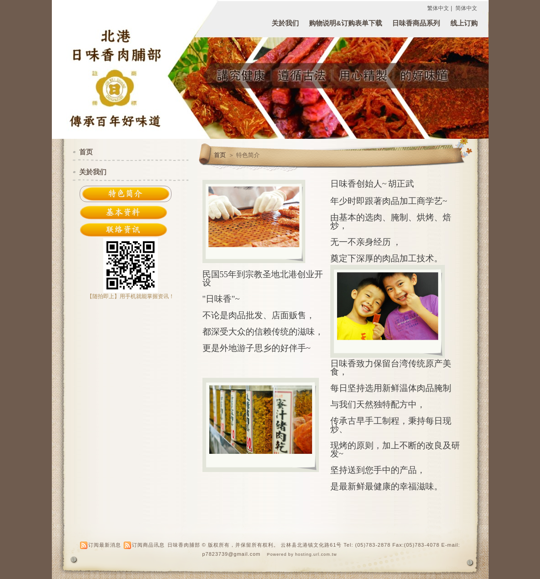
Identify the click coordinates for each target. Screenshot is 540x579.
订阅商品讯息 (148, 545)
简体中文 (466, 8)
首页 (220, 155)
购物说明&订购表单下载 (345, 23)
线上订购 (464, 23)
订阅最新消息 (104, 545)
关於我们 (285, 23)
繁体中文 (438, 8)
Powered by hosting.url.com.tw (302, 554)
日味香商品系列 (416, 23)
